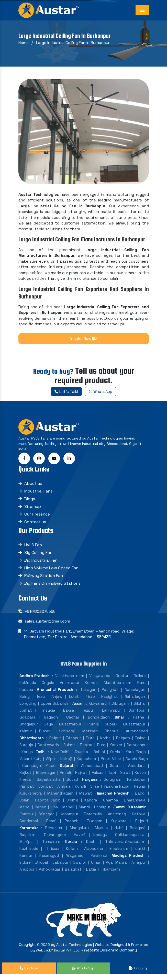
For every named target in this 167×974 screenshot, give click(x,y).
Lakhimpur (111, 710)
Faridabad (136, 779)
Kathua (139, 813)
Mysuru (101, 827)
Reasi (51, 820)
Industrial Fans (38, 491)
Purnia (93, 724)
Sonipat (45, 786)
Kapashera (86, 758)
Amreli (65, 772)
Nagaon (51, 717)
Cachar (72, 717)
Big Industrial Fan (41, 560)
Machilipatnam (117, 682)
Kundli (80, 786)
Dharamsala (135, 800)
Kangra (90, 800)
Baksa (68, 710)
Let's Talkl (66, 391)
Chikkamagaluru (129, 834)
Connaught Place (38, 765)
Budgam (94, 820)
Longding (27, 703)
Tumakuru (51, 841)
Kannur (25, 855)
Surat (115, 765)
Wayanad (74, 855)
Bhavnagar (45, 772)
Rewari (140, 786)
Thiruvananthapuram (124, 841)
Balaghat (73, 869)
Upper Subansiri (55, 703)
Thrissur (52, 848)
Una (54, 807)
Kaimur (25, 731)
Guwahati (98, 703)
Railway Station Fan (43, 575)
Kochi (91, 841)
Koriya (27, 751)
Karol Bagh (136, 751)
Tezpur (88, 710)
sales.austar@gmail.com (47, 621)
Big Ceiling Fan (38, 552)
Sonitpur (136, 710)
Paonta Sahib (48, 800)
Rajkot (25, 772)
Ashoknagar (49, 869)
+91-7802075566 (40, 611)
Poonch (72, 820)
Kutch (140, 772)
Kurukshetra (30, 793)
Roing (24, 696)
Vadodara (136, 765)
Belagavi (137, 827)
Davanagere (55, 834)
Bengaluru (54, 827)
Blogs (29, 498)
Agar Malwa (116, 862)
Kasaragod (49, 855)
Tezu (40, 696)
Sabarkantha (49, 779)
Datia (91, 869)
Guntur (122, 675)
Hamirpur (102, 807)
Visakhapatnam (69, 675)
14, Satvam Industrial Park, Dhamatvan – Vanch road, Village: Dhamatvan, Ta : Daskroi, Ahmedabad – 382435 (79, 634)
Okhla (115, 751)
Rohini (99, 751)
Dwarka (81, 751)
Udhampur (69, 813)
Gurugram (112, 779)
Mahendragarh (60, 793)
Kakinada (27, 682)
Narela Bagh (137, 758)
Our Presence (37, 514)
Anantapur (69, 682)
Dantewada (48, 744)
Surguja (26, 744)
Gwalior (79, 862)
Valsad (98, 772)
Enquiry (138, 968)
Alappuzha (93, 848)
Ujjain (96, 862)
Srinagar (46, 813)
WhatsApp (100, 391)
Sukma (69, 744)
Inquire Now (83, 338)
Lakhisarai (66, 731)
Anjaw (56, 696)
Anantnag (117, 813)
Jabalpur (60, 862)
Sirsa (94, 786)
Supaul (111, 724)
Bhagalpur (28, 724)
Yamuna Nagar (117, 786)
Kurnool (91, 682)
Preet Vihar (111, 758)
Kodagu (100, 834)
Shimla (72, 800)
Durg (90, 737)
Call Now (29, 968)
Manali (68, 807)
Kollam (72, 848)
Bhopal (41, 862)
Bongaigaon (99, 717)
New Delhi (60, 751)
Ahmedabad (92, 765)
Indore (25, 862)
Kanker (116, 744)
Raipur (55, 737)
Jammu (26, 813)
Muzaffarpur (70, 724)
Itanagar (87, 689)
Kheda (25, 779)
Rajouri (141, 820)
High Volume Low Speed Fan (51, 568)
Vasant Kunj (30, 758)
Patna (138, 717)
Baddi (140, 793)
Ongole (48, 682)
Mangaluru (79, 827)
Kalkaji (66, 758)
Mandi (24, 807)
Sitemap (32, 506)
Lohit (74, 696)
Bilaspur (73, 737)
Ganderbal (28, 820)
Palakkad (99, 855)
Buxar (44, 731)
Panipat (26, 786)
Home (23, 42)
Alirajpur (138, 862)
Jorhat (25, 710)
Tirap (90, 696)
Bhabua (112, 731)
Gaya (48, 724)
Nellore (140, 675)
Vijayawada (99, 675)
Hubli (119, 827)
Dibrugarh (120, 703)
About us (33, 483)
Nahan (40, 807)
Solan (24, 800)
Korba (105, 737)
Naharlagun (135, 689)
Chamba (110, 800)
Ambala (64, 786)
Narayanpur (137, 744)
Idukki (140, 848)
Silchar (140, 703)
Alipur (51, 758)
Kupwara (119, 820)
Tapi (112, 772)
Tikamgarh (110, 869)
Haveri (79, 834)
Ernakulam (118, 848)
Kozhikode (28, 848)
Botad (72, 779)
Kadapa (26, 689)
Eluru (141, 682)
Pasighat (110, 689)
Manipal (26, 841)
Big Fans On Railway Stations (52, 583)
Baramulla (93, 813)
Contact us (35, 522)
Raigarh (123, 737)
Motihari (90, 731)
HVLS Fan (33, 545)
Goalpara (27, 717)
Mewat (85, 793)
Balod (140, 737)
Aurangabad (137, 731)
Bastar (86, 744)
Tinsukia (47, 710)
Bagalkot (27, 834)
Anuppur (27, 869)
